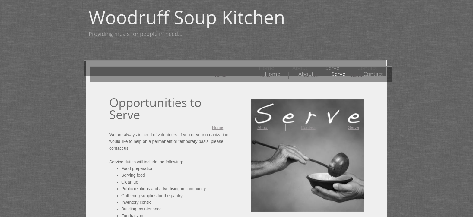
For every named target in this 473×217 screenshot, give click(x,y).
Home (217, 127)
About (262, 127)
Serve (353, 127)
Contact (308, 127)
